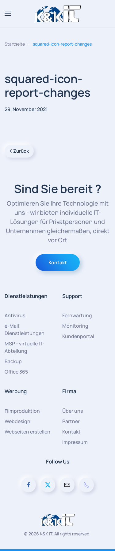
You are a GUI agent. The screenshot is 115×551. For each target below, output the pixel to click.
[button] (8, 14)
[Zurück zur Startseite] (58, 14)
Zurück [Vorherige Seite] (19, 151)
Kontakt (57, 262)
